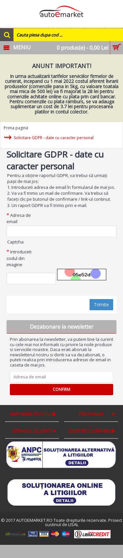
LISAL (73, 524)
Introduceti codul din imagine (19, 258)
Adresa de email (19, 218)
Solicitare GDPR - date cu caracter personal (53, 137)
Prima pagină (16, 128)
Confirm (61, 389)
